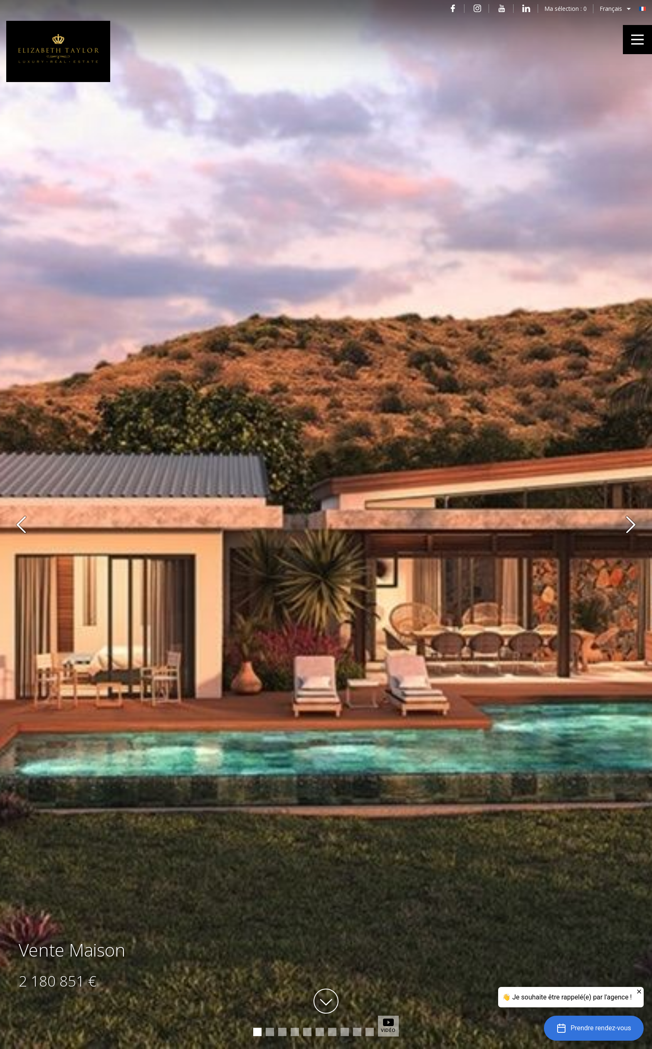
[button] (594, 1028)
